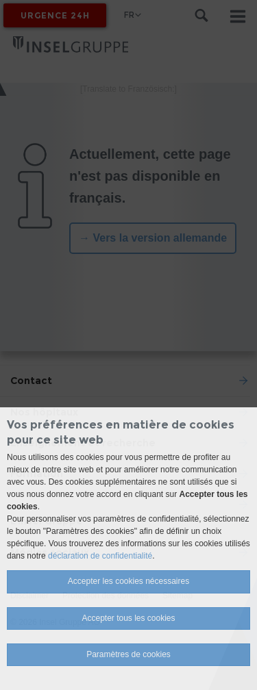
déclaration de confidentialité (100, 556)
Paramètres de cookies (128, 654)
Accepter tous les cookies (128, 618)
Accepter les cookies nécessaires (128, 581)
